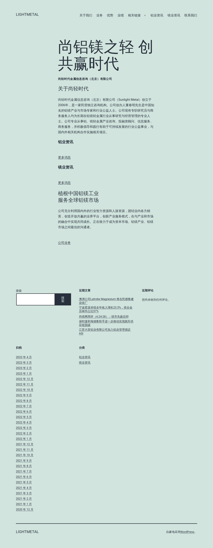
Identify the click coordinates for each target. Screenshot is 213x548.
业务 (99, 15)
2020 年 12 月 (24, 509)
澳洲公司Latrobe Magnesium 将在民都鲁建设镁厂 (106, 300)
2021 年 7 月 (24, 471)
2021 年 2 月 (24, 498)
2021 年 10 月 (24, 455)
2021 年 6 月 (24, 476)
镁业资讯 (174, 15)
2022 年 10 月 (24, 389)
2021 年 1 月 (24, 504)
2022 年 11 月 (24, 384)
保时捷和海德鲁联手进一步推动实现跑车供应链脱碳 (106, 323)
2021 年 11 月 (24, 449)
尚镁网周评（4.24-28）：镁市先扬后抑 (104, 316)
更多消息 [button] (64, 157)
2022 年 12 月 (24, 379)
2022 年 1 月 (24, 438)
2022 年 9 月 (24, 395)
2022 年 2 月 (24, 433)
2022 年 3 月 (24, 427)
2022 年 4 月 (24, 422)
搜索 (19, 290)
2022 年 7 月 (24, 406)
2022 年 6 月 (24, 411)
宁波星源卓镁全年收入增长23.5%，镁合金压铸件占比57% (105, 309)
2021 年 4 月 (24, 487)
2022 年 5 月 (24, 417)
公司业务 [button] (64, 243)
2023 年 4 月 (24, 357)
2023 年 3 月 (24, 362)
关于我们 (85, 15)
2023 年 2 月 (24, 368)
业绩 (120, 15)
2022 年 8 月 (24, 400)
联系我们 (190, 15)
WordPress (187, 532)
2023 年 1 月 (24, 373)
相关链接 (134, 15)
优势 (110, 15)
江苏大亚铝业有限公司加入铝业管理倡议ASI (105, 331)
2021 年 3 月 (24, 493)
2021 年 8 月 (24, 466)
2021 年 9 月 (24, 460)
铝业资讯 (157, 15)
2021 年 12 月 (24, 444)
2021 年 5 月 (24, 482)
